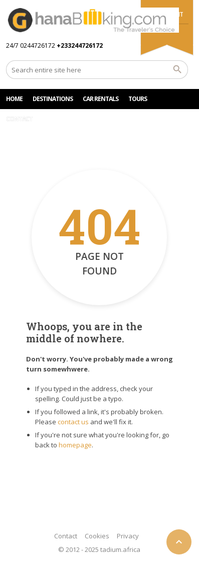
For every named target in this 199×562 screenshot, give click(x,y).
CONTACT (19, 119)
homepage (75, 444)
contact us (73, 421)
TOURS (137, 99)
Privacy (128, 535)
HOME (14, 99)
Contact (65, 535)
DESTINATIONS (53, 99)
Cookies (97, 535)
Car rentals (100, 99)
